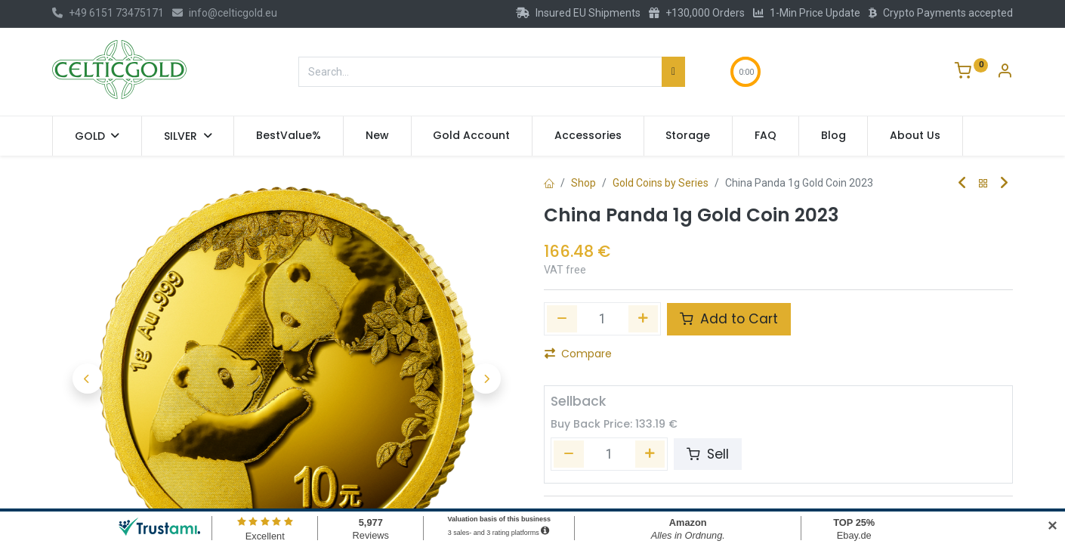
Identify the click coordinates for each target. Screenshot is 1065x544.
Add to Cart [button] (729, 319)
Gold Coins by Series (660, 183)
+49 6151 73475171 (108, 13)
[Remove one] (562, 318)
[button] (87, 378)
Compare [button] (578, 353)
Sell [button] (708, 454)
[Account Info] (1004, 72)
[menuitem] (288, 136)
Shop (583, 183)
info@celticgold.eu (224, 13)
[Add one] (643, 318)
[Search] (673, 72)
